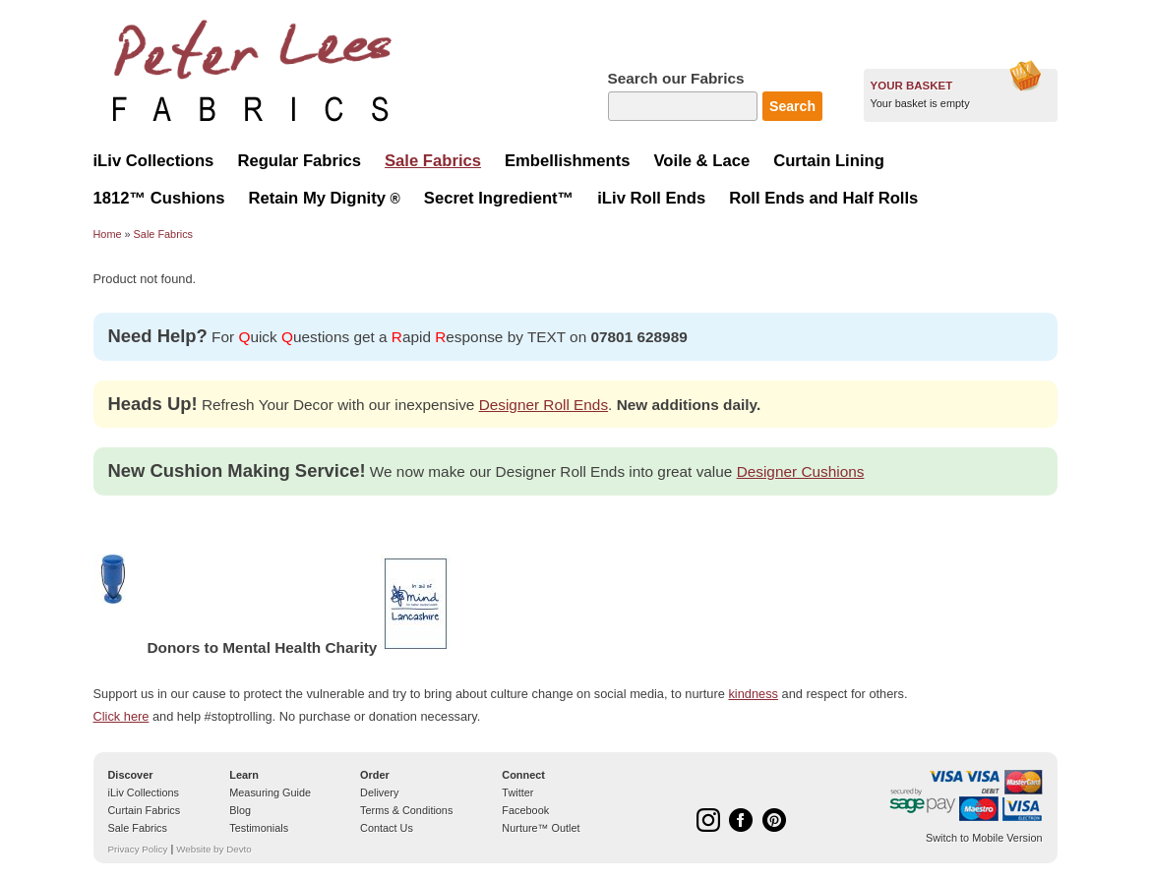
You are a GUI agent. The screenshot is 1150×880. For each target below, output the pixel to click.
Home (107, 234)
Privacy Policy (138, 849)
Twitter (517, 792)
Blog (240, 810)
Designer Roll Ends (543, 404)
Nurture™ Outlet (540, 828)
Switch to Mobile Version (984, 838)
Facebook (525, 810)
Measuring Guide (270, 792)
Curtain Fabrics (144, 810)
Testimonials (258, 828)
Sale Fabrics (163, 234)
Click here (121, 716)
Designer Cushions (801, 471)
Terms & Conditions (406, 810)
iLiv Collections (144, 792)
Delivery (379, 792)
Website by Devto (213, 849)
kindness (753, 693)
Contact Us (386, 828)
